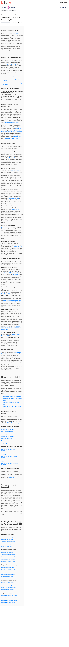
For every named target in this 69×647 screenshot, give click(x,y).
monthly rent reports (6, 101)
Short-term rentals (6, 318)
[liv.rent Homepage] (4, 2)
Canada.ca (11, 477)
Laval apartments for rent (7, 431)
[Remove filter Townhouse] (7, 10)
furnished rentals (17, 136)
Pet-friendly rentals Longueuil (7, 572)
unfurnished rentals (9, 138)
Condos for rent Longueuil (7, 539)
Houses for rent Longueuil (7, 543)
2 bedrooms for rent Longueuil (8, 556)
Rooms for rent (18, 246)
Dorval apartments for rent (7, 438)
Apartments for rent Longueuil (8, 537)
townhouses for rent (13, 198)
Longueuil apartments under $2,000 (9, 600)
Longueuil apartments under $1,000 (9, 595)
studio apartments (17, 131)
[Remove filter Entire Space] (14, 10)
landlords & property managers (9, 64)
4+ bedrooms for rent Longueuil (8, 561)
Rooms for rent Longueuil (6, 546)
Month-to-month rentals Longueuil (8, 587)
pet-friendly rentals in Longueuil (9, 272)
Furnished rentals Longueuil (7, 567)
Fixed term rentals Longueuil (7, 589)
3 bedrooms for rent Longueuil (8, 559)
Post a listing (63, 2)
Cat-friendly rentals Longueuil (7, 576)
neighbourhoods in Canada (12, 122)
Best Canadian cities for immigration (12, 396)
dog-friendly (16, 274)
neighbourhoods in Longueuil (13, 423)
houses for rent (15, 170)
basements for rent (17, 209)
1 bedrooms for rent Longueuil (8, 554)
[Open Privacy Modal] (10, 2)
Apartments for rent (14, 157)
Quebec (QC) (15, 33)
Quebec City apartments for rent (8, 433)
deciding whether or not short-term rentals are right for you (11, 327)
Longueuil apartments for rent (7, 443)
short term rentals (12, 139)
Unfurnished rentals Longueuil (8, 569)
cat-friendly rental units (7, 276)
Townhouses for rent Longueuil (8, 541)
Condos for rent (5, 227)
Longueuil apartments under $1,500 (9, 597)
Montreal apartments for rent (7, 429)
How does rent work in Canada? (11, 76)
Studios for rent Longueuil (7, 552)
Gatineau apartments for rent (7, 436)
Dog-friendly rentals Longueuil (8, 574)
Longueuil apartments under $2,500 (9, 602)
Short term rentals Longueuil (7, 585)
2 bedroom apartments (14, 130)
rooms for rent (10, 339)
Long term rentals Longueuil (7, 582)
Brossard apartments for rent (7, 440)
